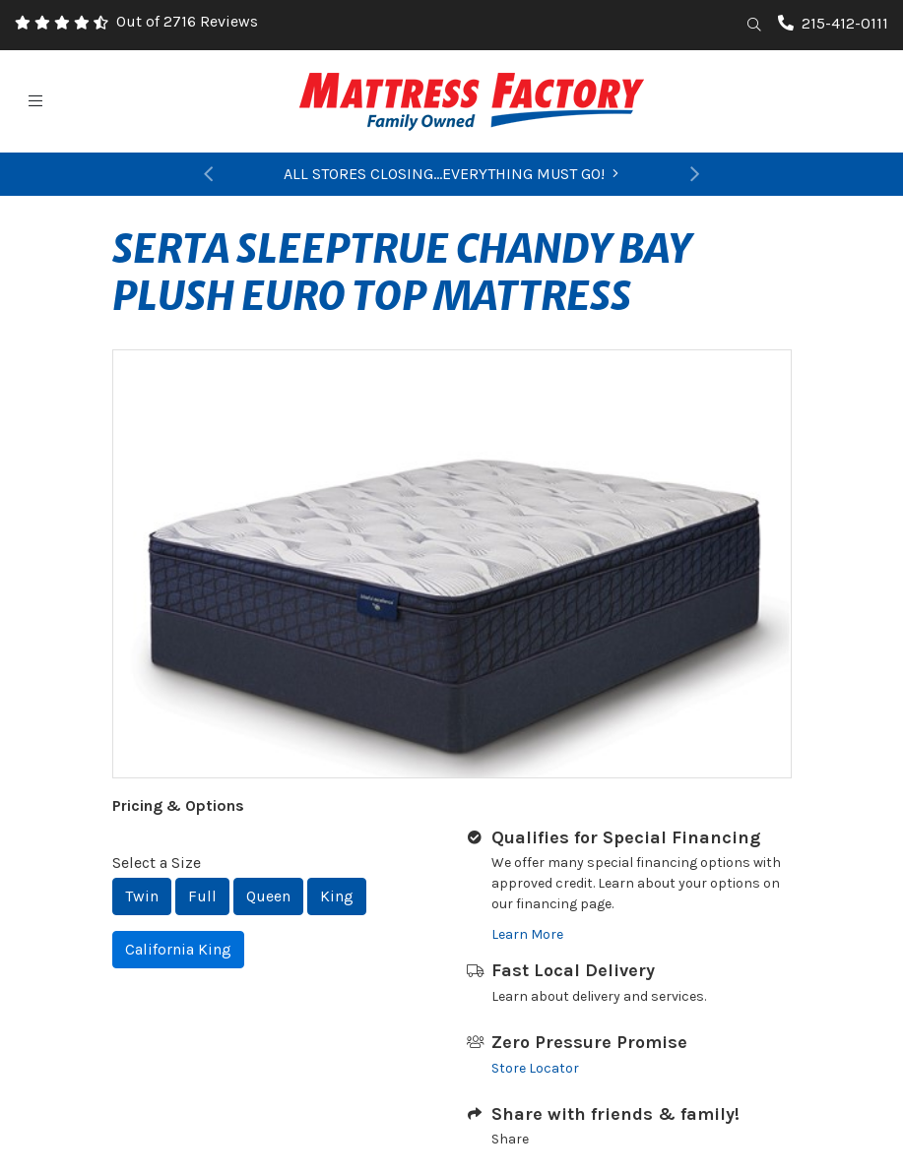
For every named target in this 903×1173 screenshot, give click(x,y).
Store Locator (535, 1068)
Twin (142, 896)
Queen (268, 896)
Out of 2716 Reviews (187, 21)
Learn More (527, 934)
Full (202, 896)
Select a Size (156, 862)
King (337, 896)
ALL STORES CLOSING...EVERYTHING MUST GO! (451, 173)
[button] (208, 174)
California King (178, 949)
